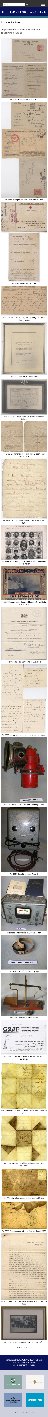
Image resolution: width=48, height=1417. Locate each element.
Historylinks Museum (24, 1362)
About (15, 1365)
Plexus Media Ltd (27, 1412)
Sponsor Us (23, 1365)
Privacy (32, 1365)
